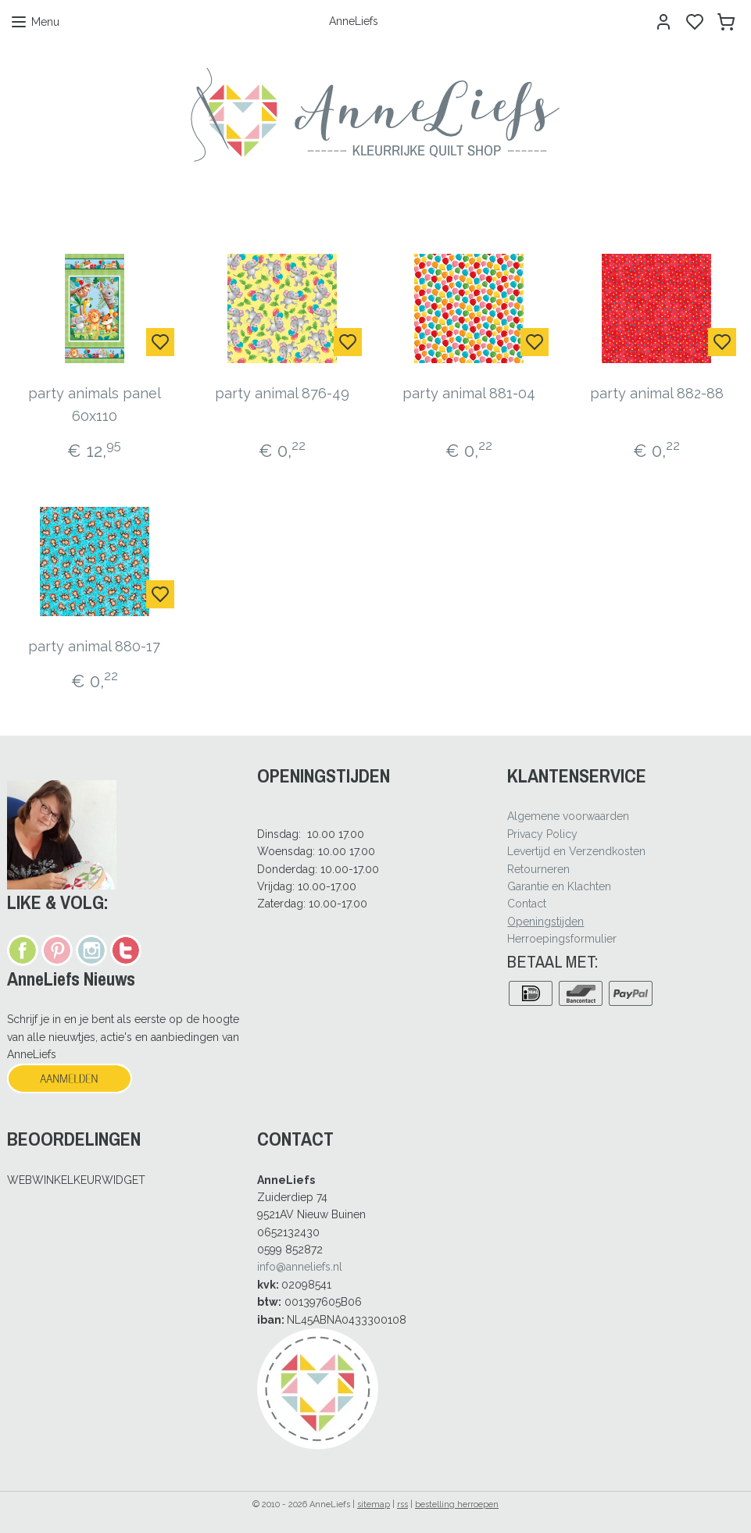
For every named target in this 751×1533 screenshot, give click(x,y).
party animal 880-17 (94, 646)
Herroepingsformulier (562, 938)
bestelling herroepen (457, 1504)
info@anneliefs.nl (299, 1266)
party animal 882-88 (657, 393)
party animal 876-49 (282, 393)
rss (402, 1504)
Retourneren (538, 869)
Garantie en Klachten (559, 886)
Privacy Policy (542, 834)
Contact (526, 903)
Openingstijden (545, 921)
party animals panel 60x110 (94, 404)
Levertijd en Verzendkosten (576, 851)
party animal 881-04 (468, 393)
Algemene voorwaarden (568, 816)
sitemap (373, 1504)
